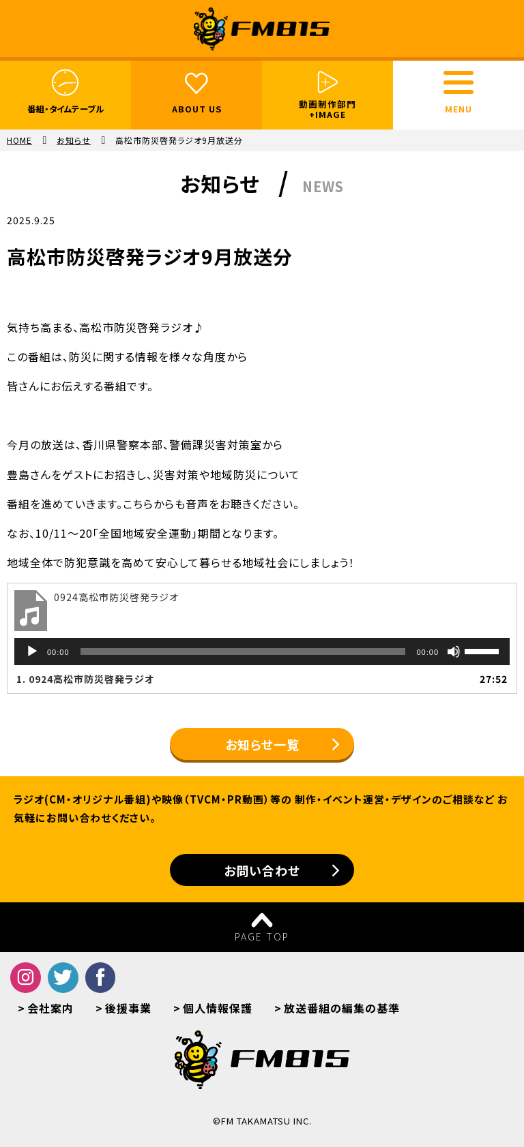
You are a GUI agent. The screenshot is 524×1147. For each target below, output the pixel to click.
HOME (19, 140)
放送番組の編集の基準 (342, 1008)
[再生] (32, 651)
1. (85, 679)
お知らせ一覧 (262, 744)
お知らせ (74, 140)
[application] (262, 651)
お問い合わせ (262, 870)
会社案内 (50, 1008)
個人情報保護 (217, 1008)
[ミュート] (454, 651)
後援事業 (128, 1008)
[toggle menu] (458, 82)
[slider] (243, 651)
